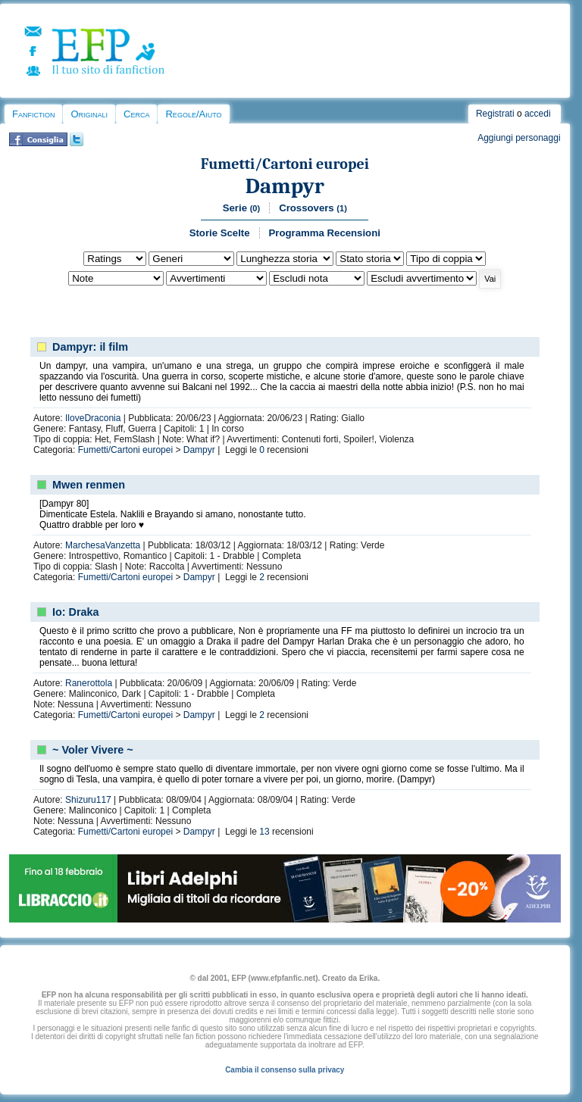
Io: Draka (75, 612)
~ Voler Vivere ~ (92, 750)
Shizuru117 (88, 800)
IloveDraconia (92, 418)
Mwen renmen (88, 485)
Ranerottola (88, 683)
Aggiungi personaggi (518, 138)
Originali (89, 114)
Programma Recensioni (324, 233)
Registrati (495, 113)
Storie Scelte (219, 233)
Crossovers (313, 208)
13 (264, 831)
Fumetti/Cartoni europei (285, 164)
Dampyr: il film (90, 347)
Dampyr (285, 185)
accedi (537, 113)
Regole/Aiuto (193, 114)
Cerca (136, 114)
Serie (241, 208)
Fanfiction (33, 114)
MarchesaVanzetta (102, 545)
